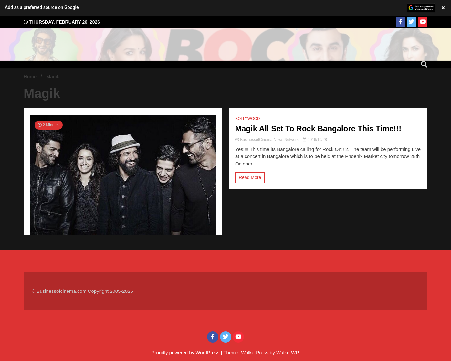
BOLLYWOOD (247, 118)
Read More (250, 177)
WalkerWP (287, 352)
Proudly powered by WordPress (186, 352)
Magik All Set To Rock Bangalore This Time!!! (318, 128)
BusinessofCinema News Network (267, 139)
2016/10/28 (315, 139)
